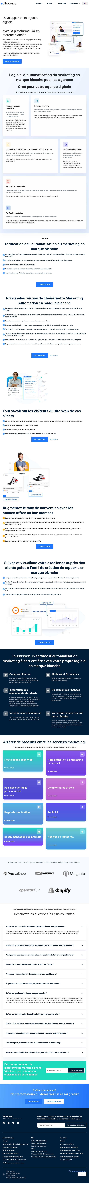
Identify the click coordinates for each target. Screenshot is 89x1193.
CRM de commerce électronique (13, 1172)
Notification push (8, 1160)
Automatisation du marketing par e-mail (15, 1154)
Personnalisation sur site (10, 1163)
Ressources (76, 3)
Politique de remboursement (69, 1166)
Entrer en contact (33, 1111)
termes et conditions (67, 1154)
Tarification (62, 3)
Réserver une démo (76, 1080)
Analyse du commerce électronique (14, 1169)
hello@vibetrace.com (79, 1181)
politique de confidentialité (69, 1157)
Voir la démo (54, 355)
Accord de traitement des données (71, 1163)
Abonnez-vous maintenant (75, 1135)
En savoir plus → (10, 768)
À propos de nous (66, 1169)
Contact (62, 1150)
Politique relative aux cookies (70, 1160)
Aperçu (5, 1150)
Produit (51, 3)
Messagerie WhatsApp (10, 1157)
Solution (40, 3)
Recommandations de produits (13, 1166)
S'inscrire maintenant (54, 1111)
